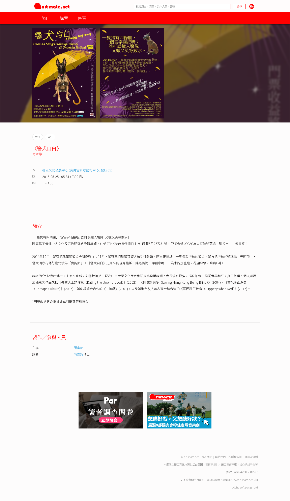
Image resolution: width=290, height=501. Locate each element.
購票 (64, 18)
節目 (45, 18)
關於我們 (207, 457)
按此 (255, 472)
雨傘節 (37, 153)
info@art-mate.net (241, 480)
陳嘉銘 (78, 354)
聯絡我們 (220, 457)
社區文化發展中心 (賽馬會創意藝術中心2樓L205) (77, 170)
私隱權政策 (235, 457)
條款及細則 (251, 457)
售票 (82, 18)
